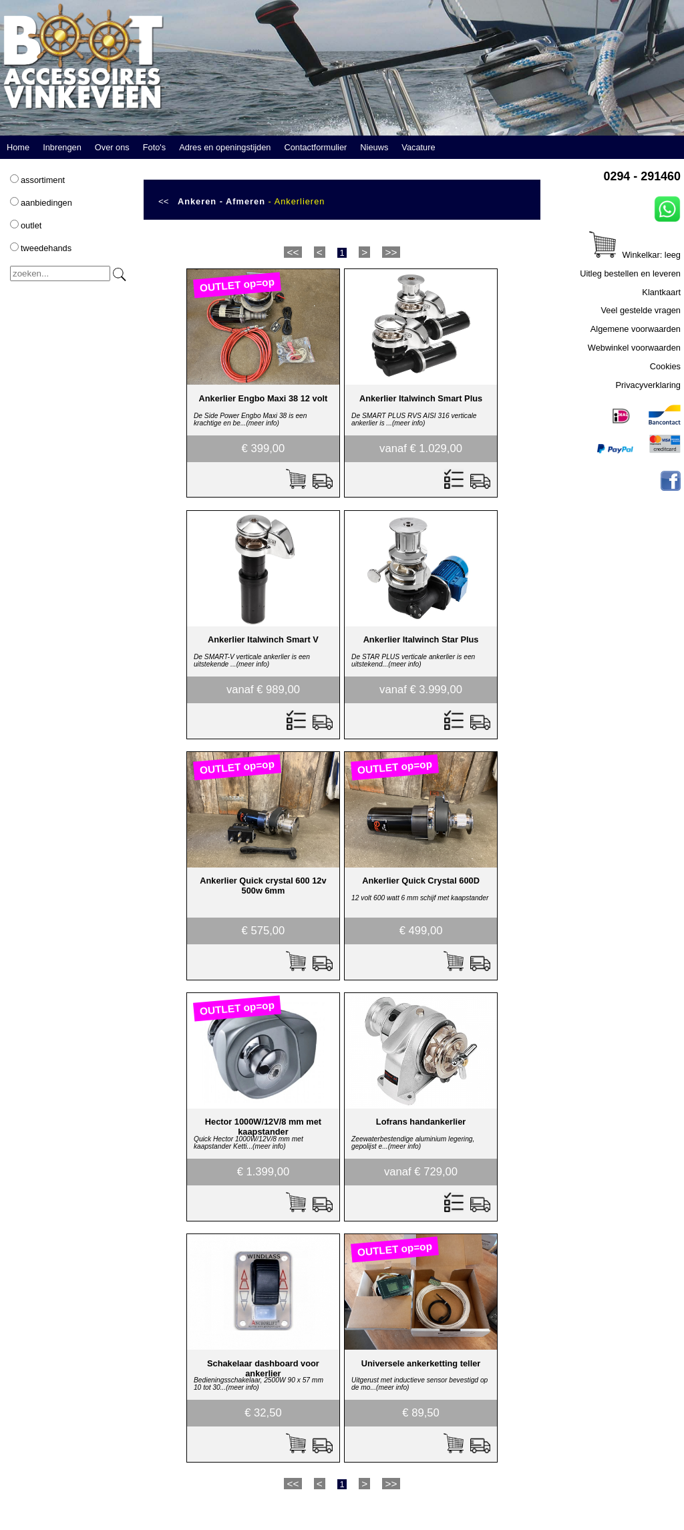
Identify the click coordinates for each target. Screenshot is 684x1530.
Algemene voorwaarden (635, 329)
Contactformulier (315, 147)
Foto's (154, 147)
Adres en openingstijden (225, 147)
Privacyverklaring (648, 385)
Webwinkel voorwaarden (634, 348)
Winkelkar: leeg (635, 255)
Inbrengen (62, 147)
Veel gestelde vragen (641, 310)
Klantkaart (661, 292)
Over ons (112, 147)
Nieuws (374, 147)
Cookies (665, 366)
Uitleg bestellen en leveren (630, 273)
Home (18, 147)
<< (163, 201)
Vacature (418, 147)
